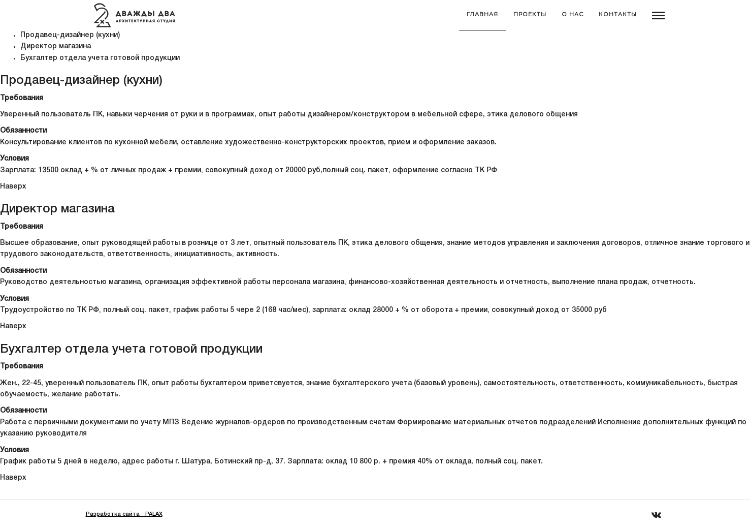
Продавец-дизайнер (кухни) (70, 35)
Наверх (13, 186)
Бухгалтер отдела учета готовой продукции (100, 58)
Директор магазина (55, 46)
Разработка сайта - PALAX (124, 514)
